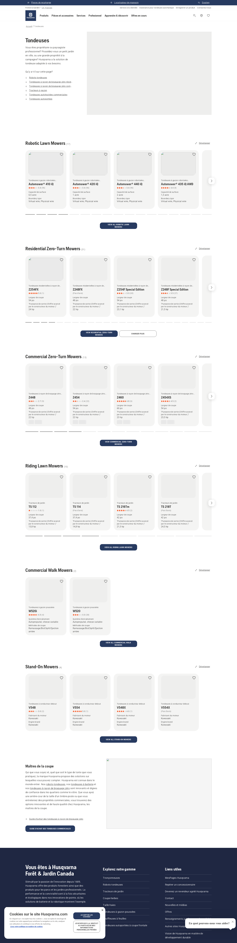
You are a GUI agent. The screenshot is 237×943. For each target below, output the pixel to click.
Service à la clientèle (128, 8)
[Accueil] (30, 15)
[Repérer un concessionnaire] (201, 15)
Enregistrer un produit (185, 8)
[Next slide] (211, 181)
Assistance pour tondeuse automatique (156, 8)
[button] (44, 15)
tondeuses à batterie (82, 762)
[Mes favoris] (208, 15)
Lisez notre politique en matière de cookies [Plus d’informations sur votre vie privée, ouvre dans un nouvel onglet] (26, 927)
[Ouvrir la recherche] (194, 15)
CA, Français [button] (47, 8)
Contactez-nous (204, 8)
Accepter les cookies (87, 916)
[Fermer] (102, 910)
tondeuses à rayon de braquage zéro (50, 766)
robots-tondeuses (55, 762)
